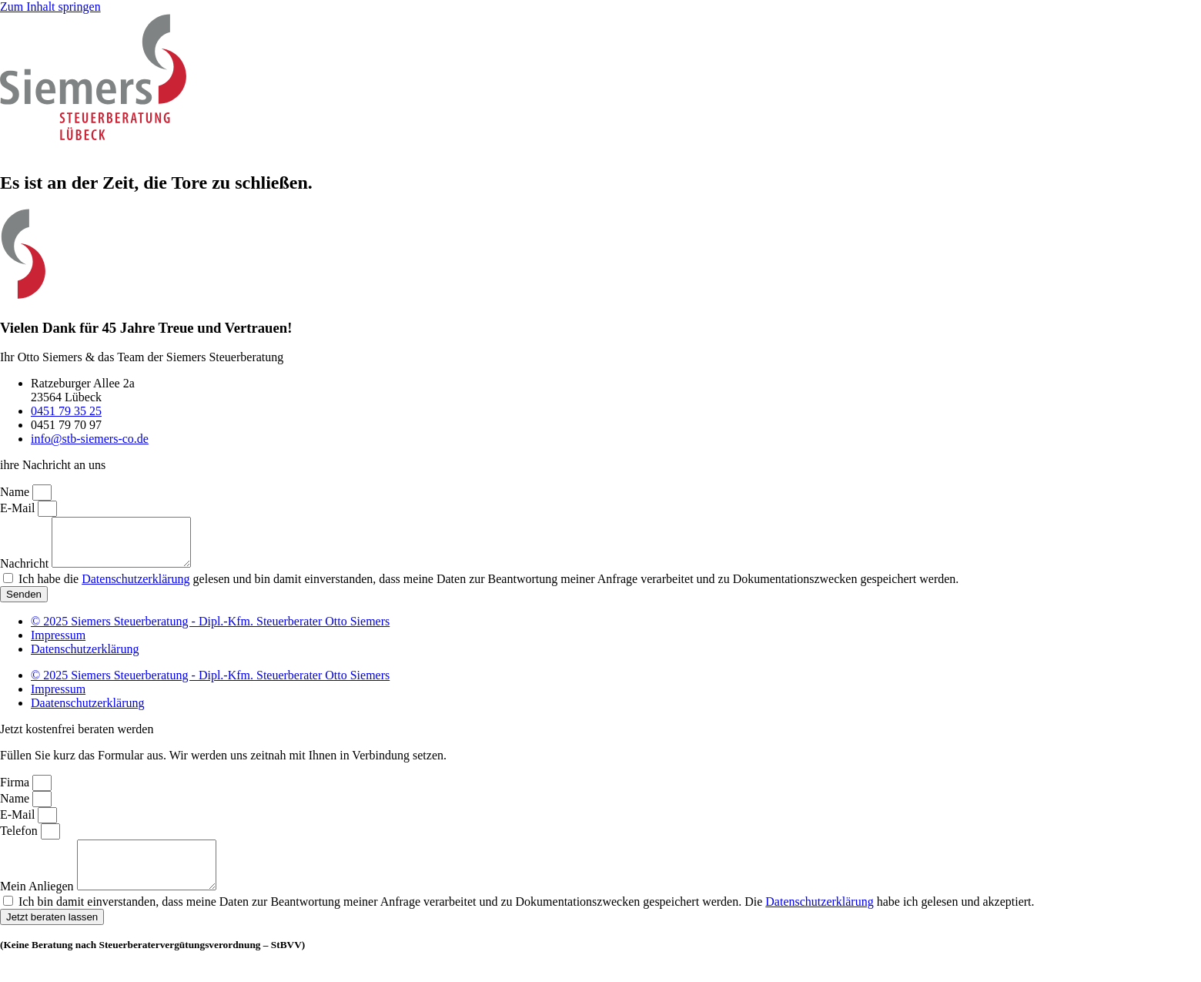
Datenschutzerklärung (135, 588)
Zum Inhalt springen (50, 6)
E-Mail (19, 507)
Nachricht (26, 572)
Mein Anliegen (38, 904)
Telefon (20, 839)
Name (16, 491)
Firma (16, 791)
